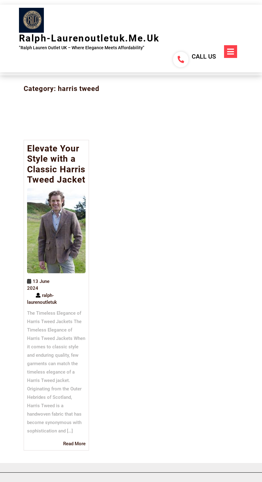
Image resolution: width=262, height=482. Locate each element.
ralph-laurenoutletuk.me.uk (89, 38)
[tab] (230, 51)
